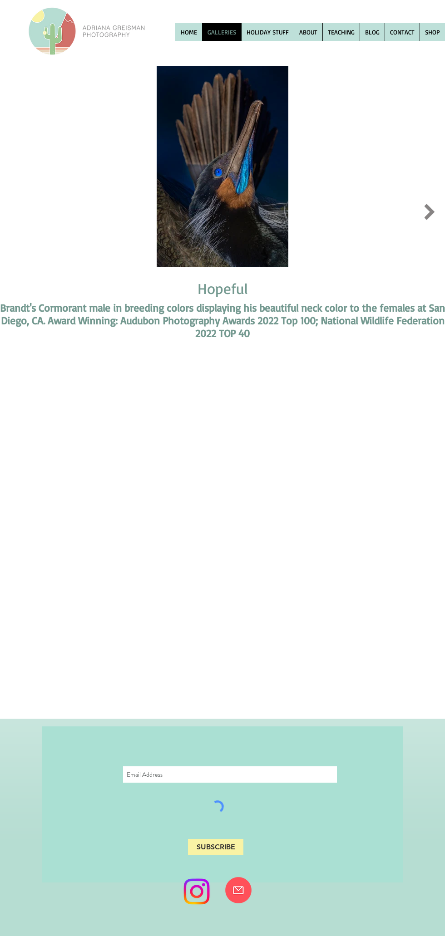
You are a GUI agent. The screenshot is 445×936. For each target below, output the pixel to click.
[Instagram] (196, 891)
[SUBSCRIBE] (215, 847)
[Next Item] (429, 212)
